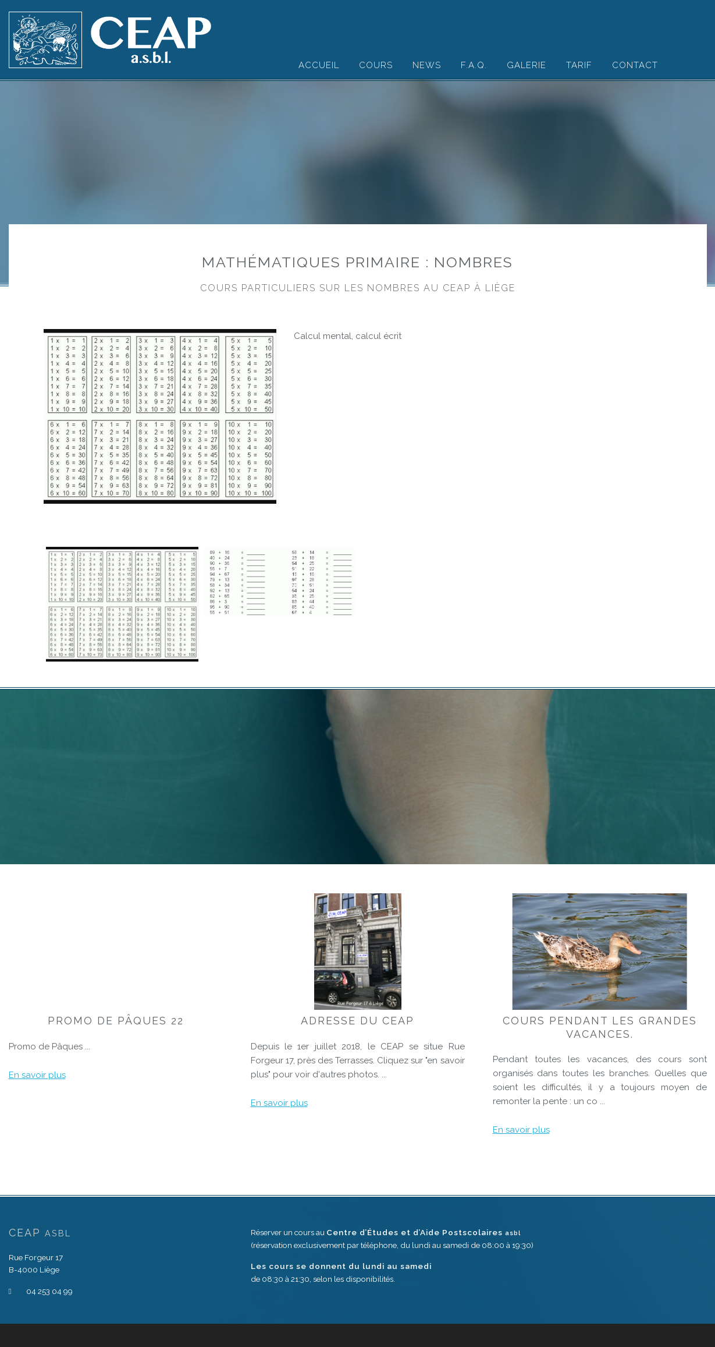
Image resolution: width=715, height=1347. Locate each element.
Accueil (318, 65)
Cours (376, 65)
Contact (635, 65)
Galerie (526, 65)
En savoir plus (37, 1075)
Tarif (579, 65)
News (426, 65)
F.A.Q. (474, 65)
